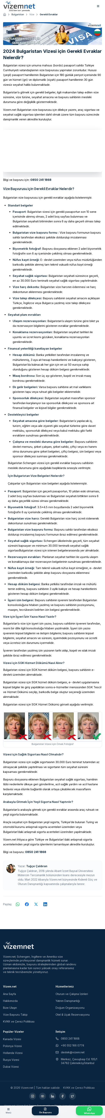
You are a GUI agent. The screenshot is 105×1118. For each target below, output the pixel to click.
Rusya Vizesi (11, 1059)
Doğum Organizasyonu (70, 1007)
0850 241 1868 (40, 180)
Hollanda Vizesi (13, 1052)
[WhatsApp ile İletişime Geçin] (89, 1110)
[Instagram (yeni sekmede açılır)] (32, 1096)
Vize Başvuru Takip (15, 1014)
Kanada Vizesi (12, 1039)
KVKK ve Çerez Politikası (18, 1021)
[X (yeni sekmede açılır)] (72, 1096)
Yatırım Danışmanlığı (68, 1000)
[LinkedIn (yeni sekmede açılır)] (52, 1096)
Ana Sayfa (9, 994)
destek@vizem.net (70, 1052)
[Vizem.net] (18, 945)
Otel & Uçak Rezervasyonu (73, 1014)
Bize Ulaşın (10, 1007)
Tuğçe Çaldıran (36, 866)
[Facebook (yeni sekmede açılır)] (62, 1096)
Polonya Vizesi (12, 1046)
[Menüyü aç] (8, 1110)
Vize (31, 14)
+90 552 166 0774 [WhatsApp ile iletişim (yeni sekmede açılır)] (70, 1045)
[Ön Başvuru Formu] (45, 1110)
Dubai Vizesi (11, 1066)
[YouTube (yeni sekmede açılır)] (42, 1096)
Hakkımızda (10, 1000)
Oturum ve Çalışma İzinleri (72, 994)
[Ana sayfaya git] (4, 14)
